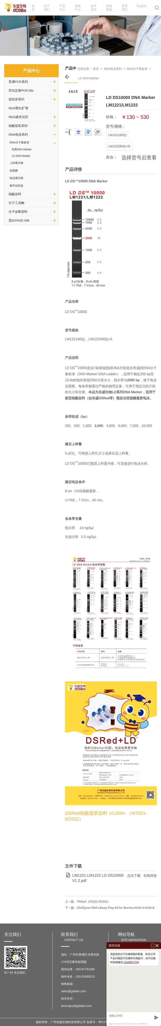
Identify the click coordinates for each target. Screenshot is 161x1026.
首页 (33, 7)
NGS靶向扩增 (18, 108)
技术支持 (93, 7)
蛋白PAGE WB (19, 220)
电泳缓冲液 (16, 178)
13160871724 (131, 962)
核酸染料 (15, 194)
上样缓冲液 (16, 163)
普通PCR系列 (18, 81)
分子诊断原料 (18, 211)
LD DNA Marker (21, 155)
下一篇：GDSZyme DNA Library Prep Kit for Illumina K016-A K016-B (110, 907)
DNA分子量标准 (19, 142)
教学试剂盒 (16, 185)
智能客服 (109, 7)
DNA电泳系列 (18, 134)
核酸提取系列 (18, 125)
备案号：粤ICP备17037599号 (106, 1022)
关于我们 (47, 7)
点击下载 (133, 875)
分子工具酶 (16, 203)
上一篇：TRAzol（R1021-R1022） (87, 901)
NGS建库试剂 (18, 117)
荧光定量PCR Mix (21, 90)
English (141, 6)
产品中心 (62, 7)
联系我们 (125, 7)
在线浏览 (150, 875)
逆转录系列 (16, 99)
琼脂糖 (14, 170)
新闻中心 (78, 7)
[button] (97, 132)
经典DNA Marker (22, 149)
